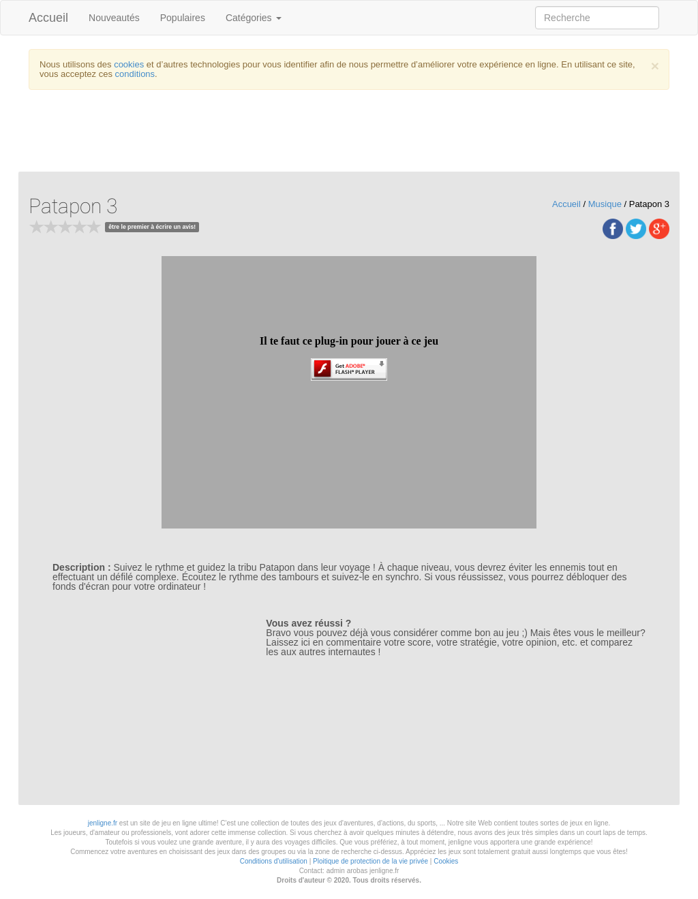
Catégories (254, 17)
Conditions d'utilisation (273, 861)
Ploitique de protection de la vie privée (370, 861)
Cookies (446, 861)
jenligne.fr (102, 823)
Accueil (48, 18)
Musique (605, 204)
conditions (135, 74)
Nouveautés (114, 17)
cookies (129, 64)
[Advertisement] (359, 134)
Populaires (182, 17)
